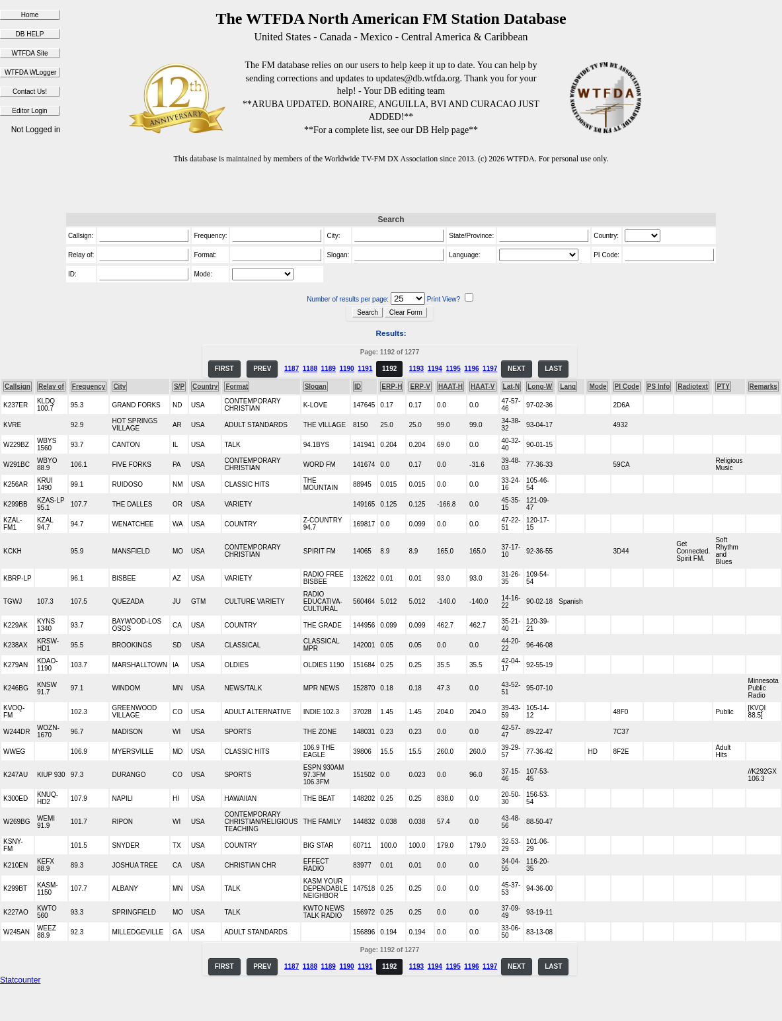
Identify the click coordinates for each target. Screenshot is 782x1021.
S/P (179, 386)
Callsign (17, 386)
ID (357, 386)
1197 (490, 368)
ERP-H (391, 386)
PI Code (627, 386)
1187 (291, 368)
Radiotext (693, 386)
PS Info (658, 386)
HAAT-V (482, 386)
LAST (553, 368)
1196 (471, 368)
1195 (453, 368)
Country (204, 386)
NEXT (517, 368)
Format (236, 386)
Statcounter (20, 980)
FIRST (224, 368)
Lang (568, 386)
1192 (389, 368)
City (119, 386)
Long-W (540, 386)
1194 (435, 368)
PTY (723, 386)
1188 (310, 368)
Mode (597, 386)
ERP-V (420, 386)
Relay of (51, 386)
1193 (416, 368)
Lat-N (511, 386)
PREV (262, 368)
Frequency (89, 386)
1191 (365, 368)
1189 (328, 368)
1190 (346, 368)
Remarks (763, 386)
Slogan (316, 386)
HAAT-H (450, 386)
